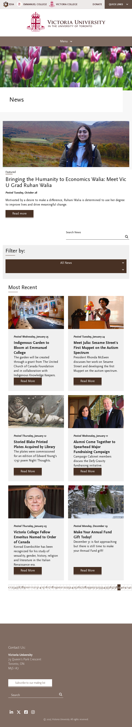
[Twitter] (18, 712)
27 (81, 587)
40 (122, 587)
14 (39, 587)
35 (106, 587)
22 (65, 587)
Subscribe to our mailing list (30, 682)
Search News (73, 232)
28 (84, 587)
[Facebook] (26, 712)
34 (103, 587)
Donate (97, 4)
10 (27, 587)
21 (61, 587)
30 (91, 587)
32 (97, 587)
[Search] (126, 236)
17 (49, 587)
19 (55, 587)
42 (129, 587)
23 (68, 587)
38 (115, 587)
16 (45, 587)
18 (52, 587)
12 (33, 587)
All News (66, 263)
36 (109, 587)
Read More (28, 381)
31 (94, 587)
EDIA (8, 4)
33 (100, 587)
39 (118, 587)
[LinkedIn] (11, 712)
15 (42, 587)
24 (71, 587)
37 (113, 587)
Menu (64, 41)
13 (36, 587)
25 (74, 587)
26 (78, 587)
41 (126, 587)
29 (88, 587)
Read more (19, 213)
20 (58, 587)
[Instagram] (33, 712)
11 (30, 587)
